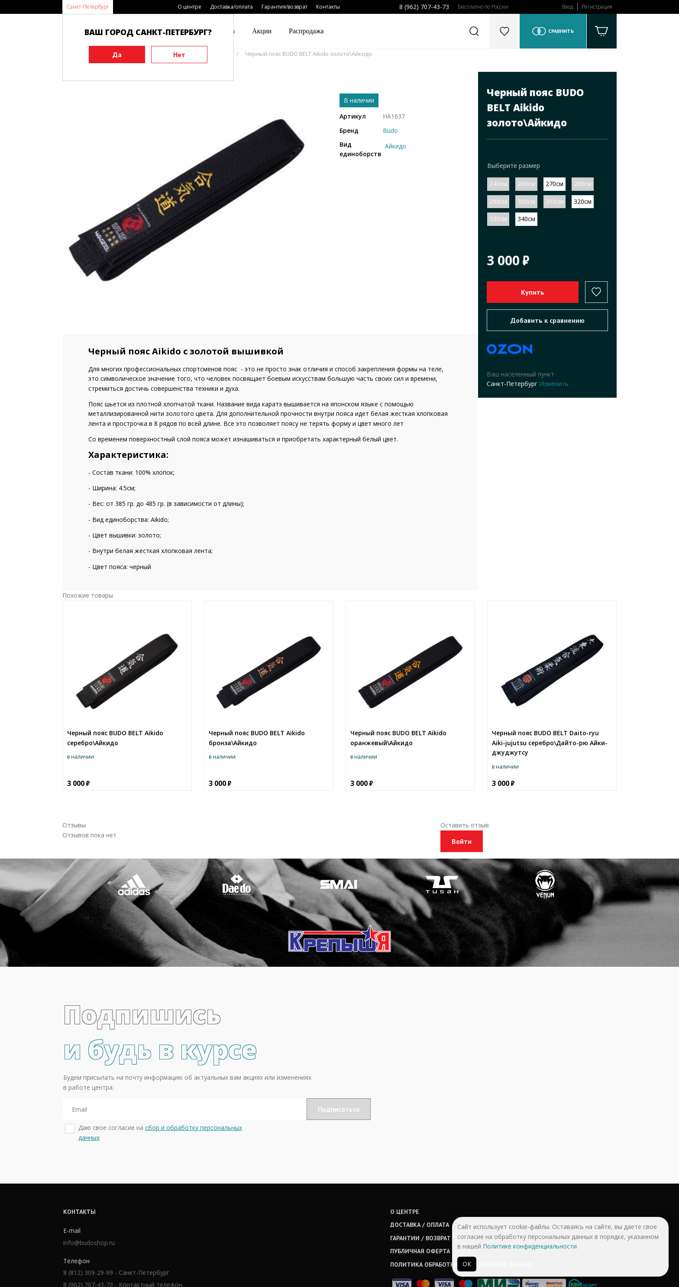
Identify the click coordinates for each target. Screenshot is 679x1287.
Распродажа (306, 31)
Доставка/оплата (231, 6)
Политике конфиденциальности (530, 1246)
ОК (466, 1264)
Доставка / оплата (313, 1173)
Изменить (554, 384)
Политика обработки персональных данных (355, 1212)
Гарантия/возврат (284, 6)
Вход (567, 6)
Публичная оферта (314, 1199)
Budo (390, 130)
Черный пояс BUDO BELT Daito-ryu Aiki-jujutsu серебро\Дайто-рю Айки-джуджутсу (550, 742)
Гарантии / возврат (314, 1186)
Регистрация (597, 6)
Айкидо (395, 146)
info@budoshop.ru (88, 1191)
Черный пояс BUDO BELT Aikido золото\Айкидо (308, 54)
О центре (189, 6)
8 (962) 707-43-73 (424, 7)
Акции (262, 31)
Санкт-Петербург (88, 6)
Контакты (328, 6)
